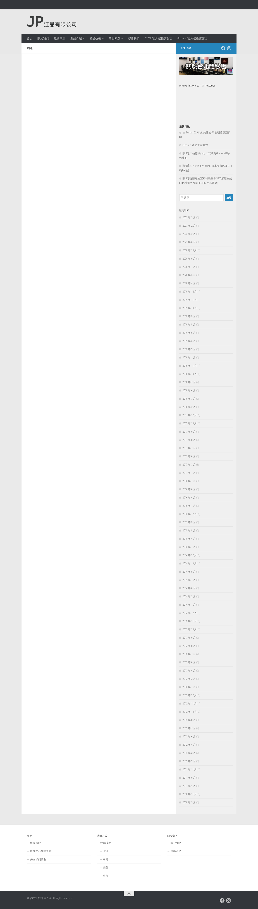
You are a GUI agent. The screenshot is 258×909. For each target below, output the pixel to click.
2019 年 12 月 (189, 291)
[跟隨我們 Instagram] (229, 48)
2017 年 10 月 (189, 423)
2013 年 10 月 (189, 629)
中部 (105, 859)
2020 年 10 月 (189, 250)
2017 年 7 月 (189, 448)
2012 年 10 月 (189, 711)
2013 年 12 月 (189, 613)
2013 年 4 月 (189, 670)
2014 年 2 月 (189, 596)
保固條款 (35, 843)
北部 (105, 851)
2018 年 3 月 (189, 398)
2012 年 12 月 (189, 695)
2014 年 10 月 (189, 563)
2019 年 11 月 (189, 299)
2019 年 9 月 (189, 316)
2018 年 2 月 (189, 407)
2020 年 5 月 (189, 275)
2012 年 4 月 (189, 744)
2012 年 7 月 (189, 728)
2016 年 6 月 (189, 489)
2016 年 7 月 (189, 481)
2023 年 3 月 (189, 217)
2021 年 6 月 (189, 242)
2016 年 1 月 (189, 505)
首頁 (29, 38)
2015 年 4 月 (189, 538)
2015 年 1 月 (189, 547)
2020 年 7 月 (189, 266)
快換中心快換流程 (41, 851)
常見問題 (114, 38)
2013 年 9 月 (189, 637)
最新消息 (59, 38)
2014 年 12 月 (189, 555)
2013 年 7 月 (189, 654)
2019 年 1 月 (189, 357)
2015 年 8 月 (189, 530)
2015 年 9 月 (189, 522)
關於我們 (43, 38)
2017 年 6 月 (189, 456)
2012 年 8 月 (189, 720)
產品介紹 (76, 38)
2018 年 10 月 (189, 374)
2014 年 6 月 (189, 588)
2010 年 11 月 (189, 794)
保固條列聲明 (38, 859)
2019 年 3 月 (189, 349)
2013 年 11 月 (189, 621)
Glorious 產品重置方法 (195, 145)
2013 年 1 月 (189, 687)
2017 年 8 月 (189, 440)
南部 (105, 867)
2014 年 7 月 (189, 580)
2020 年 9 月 (189, 258)
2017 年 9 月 (189, 431)
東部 (105, 875)
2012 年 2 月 (189, 761)
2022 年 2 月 (189, 234)
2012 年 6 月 (189, 736)
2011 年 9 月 (189, 777)
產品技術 (95, 38)
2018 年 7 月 (189, 382)
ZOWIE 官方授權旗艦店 (158, 38)
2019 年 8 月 (189, 324)
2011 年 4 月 (189, 786)
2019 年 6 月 (189, 332)
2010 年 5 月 (189, 802)
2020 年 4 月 (189, 283)
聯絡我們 (133, 38)
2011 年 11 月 (189, 769)
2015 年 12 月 (189, 514)
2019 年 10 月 (189, 308)
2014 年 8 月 (189, 571)
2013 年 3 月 (189, 678)
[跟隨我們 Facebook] (223, 48)
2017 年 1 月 (189, 472)
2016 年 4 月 (189, 497)
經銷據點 (105, 843)
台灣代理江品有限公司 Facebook (197, 85)
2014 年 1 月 (189, 604)
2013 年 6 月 (189, 662)
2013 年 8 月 (189, 645)
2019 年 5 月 (189, 341)
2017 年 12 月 (189, 415)
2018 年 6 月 (189, 390)
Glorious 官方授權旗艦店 (192, 38)
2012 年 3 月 (189, 753)
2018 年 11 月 (189, 365)
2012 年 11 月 (189, 703)
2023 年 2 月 (189, 225)
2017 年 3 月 (189, 464)
